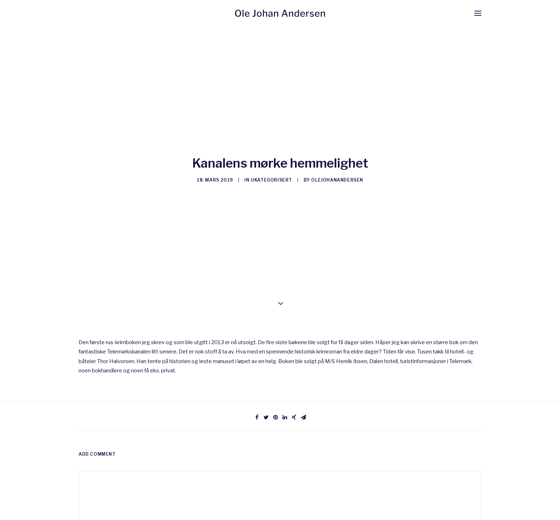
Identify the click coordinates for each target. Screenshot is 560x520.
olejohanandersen (337, 177)
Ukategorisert (271, 177)
